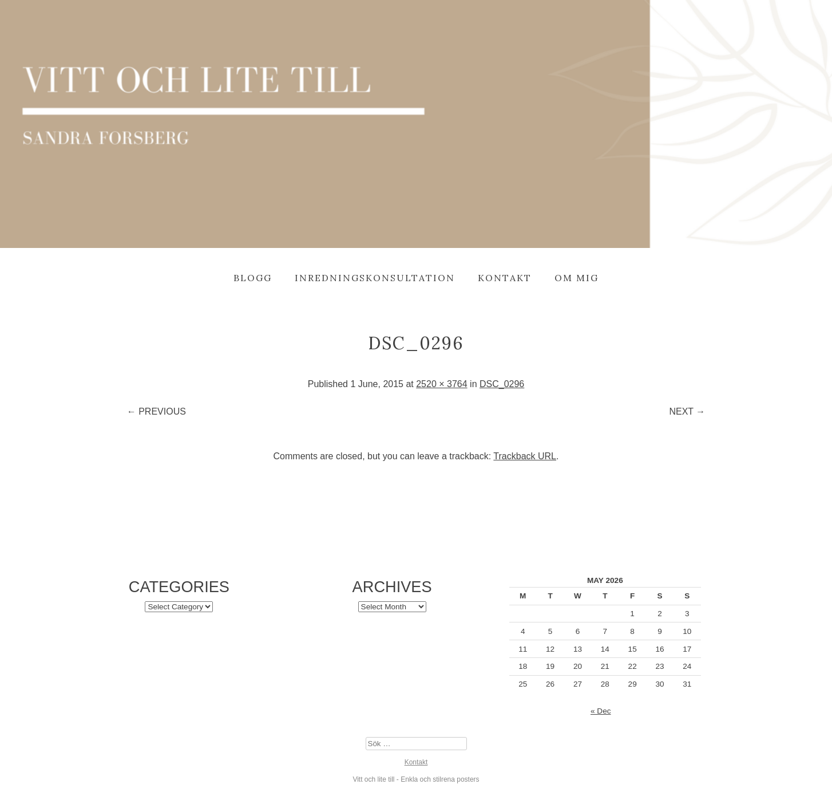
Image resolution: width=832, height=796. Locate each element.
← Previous (156, 411)
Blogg (252, 277)
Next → (687, 411)
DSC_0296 (502, 384)
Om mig (576, 277)
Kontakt (505, 277)
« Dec (601, 711)
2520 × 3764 (441, 384)
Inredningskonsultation (375, 277)
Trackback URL (524, 456)
